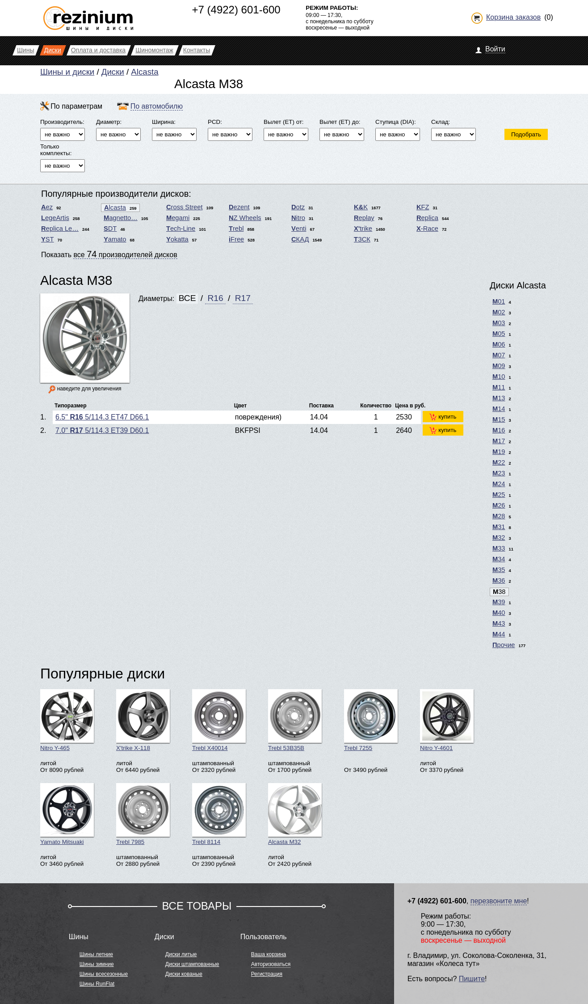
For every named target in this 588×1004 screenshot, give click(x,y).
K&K (361, 207)
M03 (498, 322)
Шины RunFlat (97, 984)
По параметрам (76, 106)
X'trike (363, 228)
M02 (498, 312)
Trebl (236, 228)
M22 (498, 462)
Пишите (472, 979)
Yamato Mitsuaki (67, 814)
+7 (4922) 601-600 (236, 10)
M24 (498, 483)
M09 (498, 365)
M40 (498, 612)
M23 (498, 473)
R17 (243, 298)
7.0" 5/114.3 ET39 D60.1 (102, 430)
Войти (495, 49)
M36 (498, 580)
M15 (498, 419)
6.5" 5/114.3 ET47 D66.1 (102, 417)
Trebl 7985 (143, 814)
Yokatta (177, 239)
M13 (498, 398)
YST (47, 239)
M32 (498, 537)
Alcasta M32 (295, 814)
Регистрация (266, 974)
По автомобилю (156, 106)
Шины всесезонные (104, 974)
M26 (498, 505)
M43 (498, 623)
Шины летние (96, 954)
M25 (498, 494)
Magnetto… (121, 217)
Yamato (115, 239)
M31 (498, 526)
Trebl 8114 (219, 814)
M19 (498, 451)
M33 (498, 548)
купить (442, 416)
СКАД (300, 239)
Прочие (503, 644)
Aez (47, 207)
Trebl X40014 (219, 720)
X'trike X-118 (143, 720)
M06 (498, 344)
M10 (498, 376)
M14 (498, 408)
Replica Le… (60, 228)
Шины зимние (97, 964)
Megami (177, 217)
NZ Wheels (245, 217)
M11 (498, 387)
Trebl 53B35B (295, 720)
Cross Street (184, 207)
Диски (112, 71)
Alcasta (144, 71)
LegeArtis (55, 217)
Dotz (298, 207)
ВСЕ (187, 298)
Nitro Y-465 (67, 720)
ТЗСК (362, 239)
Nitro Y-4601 (447, 720)
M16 (498, 430)
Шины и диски (67, 71)
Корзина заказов (513, 17)
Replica (427, 217)
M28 (498, 516)
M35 (498, 569)
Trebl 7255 (371, 720)
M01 (498, 301)
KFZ (422, 207)
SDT (110, 228)
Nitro (298, 217)
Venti (298, 228)
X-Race (427, 228)
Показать (109, 254)
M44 (498, 634)
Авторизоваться (270, 964)
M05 (498, 333)
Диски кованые (183, 974)
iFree (236, 239)
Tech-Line (180, 228)
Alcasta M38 (76, 280)
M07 (498, 355)
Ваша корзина (268, 954)
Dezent (239, 207)
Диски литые (181, 954)
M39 (498, 602)
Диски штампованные (192, 964)
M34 (498, 559)
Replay (364, 217)
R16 (215, 298)
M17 (498, 441)
